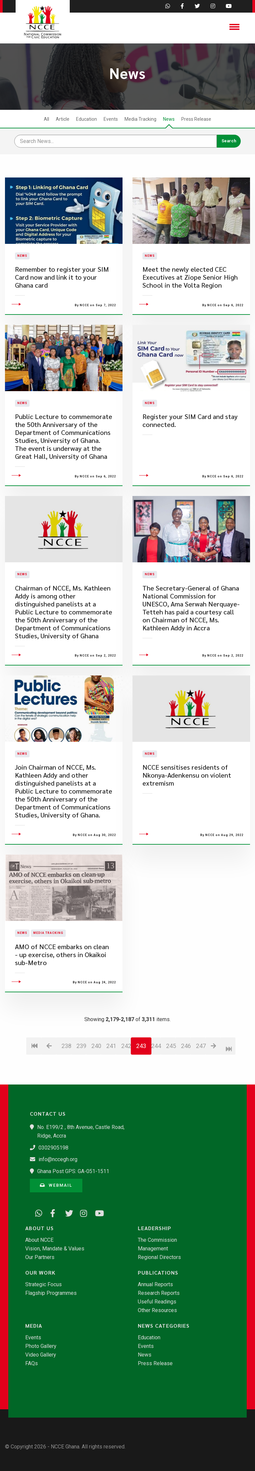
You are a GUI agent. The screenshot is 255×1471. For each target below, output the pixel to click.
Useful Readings (157, 1301)
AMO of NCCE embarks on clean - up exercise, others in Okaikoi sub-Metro (62, 979)
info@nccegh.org (58, 1159)
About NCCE (39, 1240)
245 (171, 1070)
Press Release (196, 119)
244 (156, 1070)
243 (141, 1070)
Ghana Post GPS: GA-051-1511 (73, 1171)
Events (111, 119)
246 (186, 1070)
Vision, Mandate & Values (54, 1248)
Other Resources (157, 1310)
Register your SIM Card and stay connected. (190, 445)
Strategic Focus (43, 1284)
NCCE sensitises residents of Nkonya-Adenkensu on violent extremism (186, 800)
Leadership (154, 1228)
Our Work (40, 1272)
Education (86, 119)
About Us (39, 1228)
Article (62, 119)
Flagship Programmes (51, 1293)
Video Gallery (40, 1355)
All (46, 119)
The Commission (157, 1240)
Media (33, 1325)
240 (96, 1070)
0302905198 (53, 1148)
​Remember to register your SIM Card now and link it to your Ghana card (62, 289)
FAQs (31, 1363)
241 (111, 1070)
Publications (158, 1272)
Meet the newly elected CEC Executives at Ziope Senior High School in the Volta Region (190, 289)
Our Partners (39, 1257)
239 (81, 1070)
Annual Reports (155, 1284)
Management (153, 1248)
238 (66, 1070)
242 (126, 1070)
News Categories (164, 1325)
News (169, 119)
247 (201, 1070)
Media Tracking (140, 119)
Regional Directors (159, 1257)
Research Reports (159, 1293)
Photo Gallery (40, 1346)
